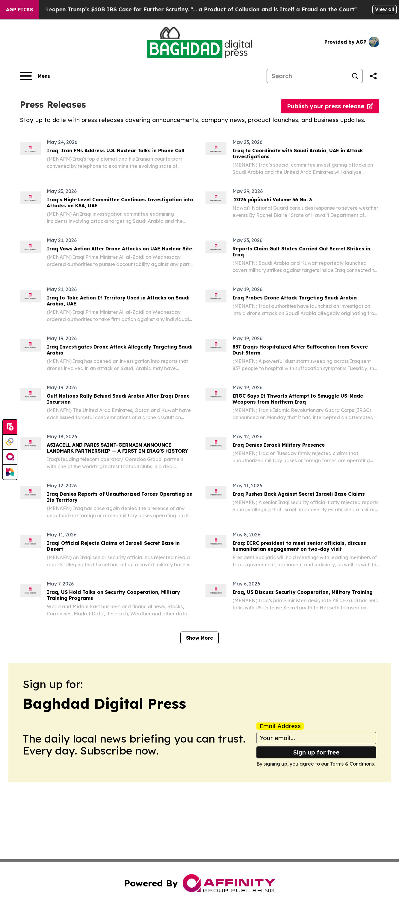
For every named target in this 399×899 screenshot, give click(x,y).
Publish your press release (330, 106)
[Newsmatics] (10, 472)
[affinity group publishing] (10, 457)
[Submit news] (10, 427)
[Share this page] (373, 76)
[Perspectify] (10, 442)
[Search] (307, 76)
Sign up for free (316, 752)
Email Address (280, 726)
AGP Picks (19, 10)
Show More (199, 638)
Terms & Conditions (352, 764)
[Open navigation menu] (35, 76)
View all (384, 9)
